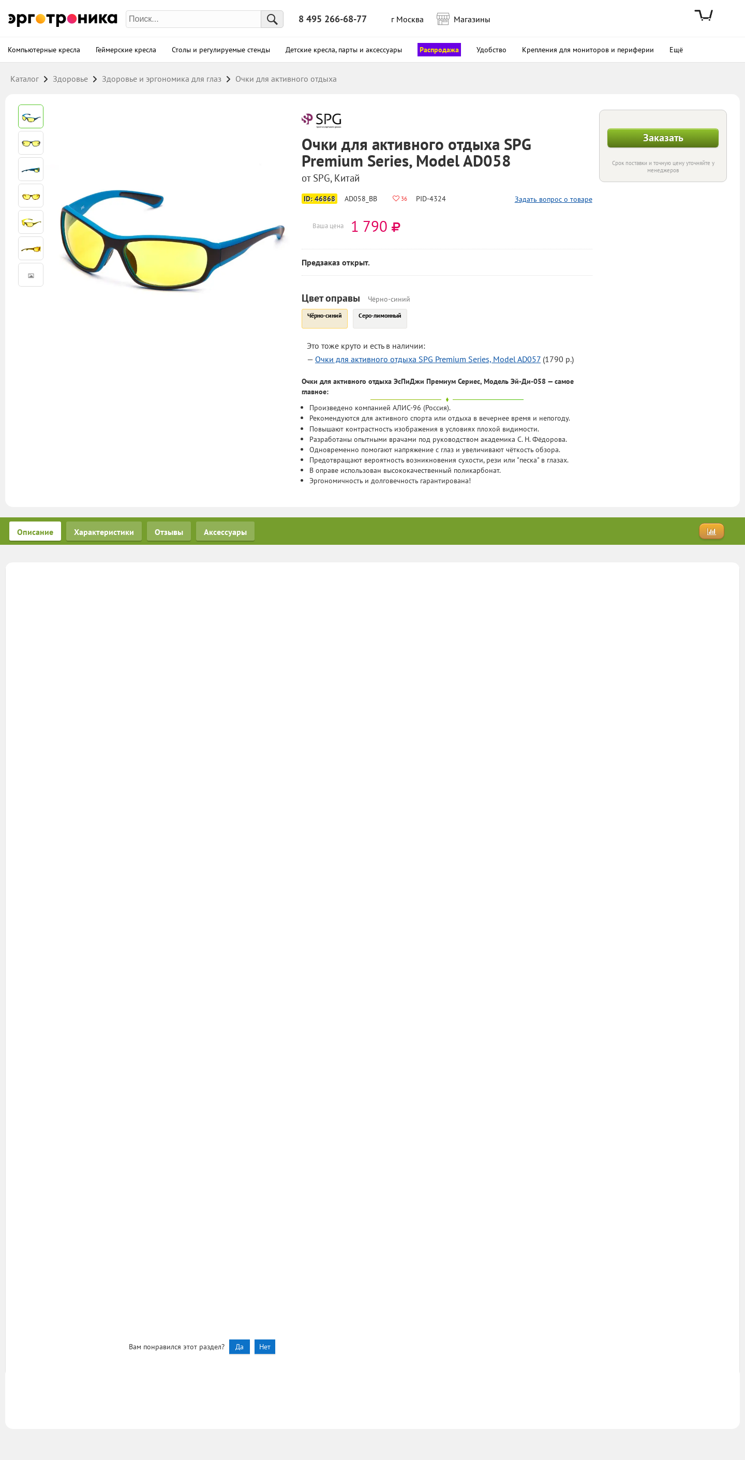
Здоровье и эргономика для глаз (161, 78)
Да (239, 1346)
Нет (265, 1346)
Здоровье (70, 78)
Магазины (468, 18)
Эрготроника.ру (63, 19)
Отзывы (169, 532)
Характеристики (104, 532)
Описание (35, 532)
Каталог (24, 78)
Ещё (676, 49)
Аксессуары (225, 532)
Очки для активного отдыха (286, 78)
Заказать (663, 137)
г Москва (407, 19)
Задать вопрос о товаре (553, 199)
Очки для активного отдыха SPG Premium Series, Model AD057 (428, 359)
